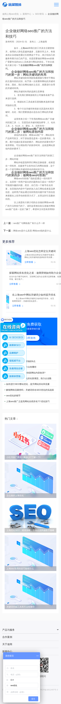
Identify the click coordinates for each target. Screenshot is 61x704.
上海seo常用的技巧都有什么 (20, 568)
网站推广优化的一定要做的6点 (20, 361)
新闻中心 (27, 14)
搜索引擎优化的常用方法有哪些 (21, 367)
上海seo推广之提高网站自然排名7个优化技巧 (28, 401)
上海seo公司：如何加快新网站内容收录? (25, 373)
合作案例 (7, 637)
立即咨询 (30, 338)
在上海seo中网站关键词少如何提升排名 (34, 295)
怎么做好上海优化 (15, 495)
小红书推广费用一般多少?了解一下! (23, 457)
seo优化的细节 (13, 395)
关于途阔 (7, 644)
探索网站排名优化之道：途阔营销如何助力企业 (35, 273)
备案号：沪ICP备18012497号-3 (45, 690)
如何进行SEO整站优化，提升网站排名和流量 (28, 384)
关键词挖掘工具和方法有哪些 (20, 607)
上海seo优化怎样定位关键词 (40, 251)
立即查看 (29, 262)
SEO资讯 (39, 14)
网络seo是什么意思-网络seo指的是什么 (32, 230)
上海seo (24, 48)
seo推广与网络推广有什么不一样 (29, 223)
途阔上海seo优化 (10, 14)
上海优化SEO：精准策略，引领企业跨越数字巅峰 (30, 530)
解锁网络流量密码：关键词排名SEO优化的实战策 (30, 390)
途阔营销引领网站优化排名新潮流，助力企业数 (28, 378)
